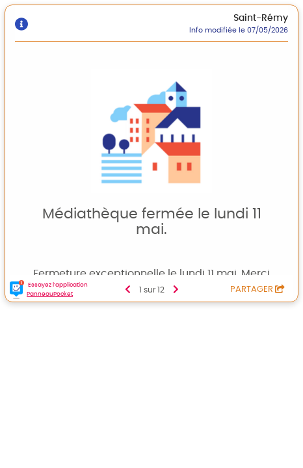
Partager (257, 289)
